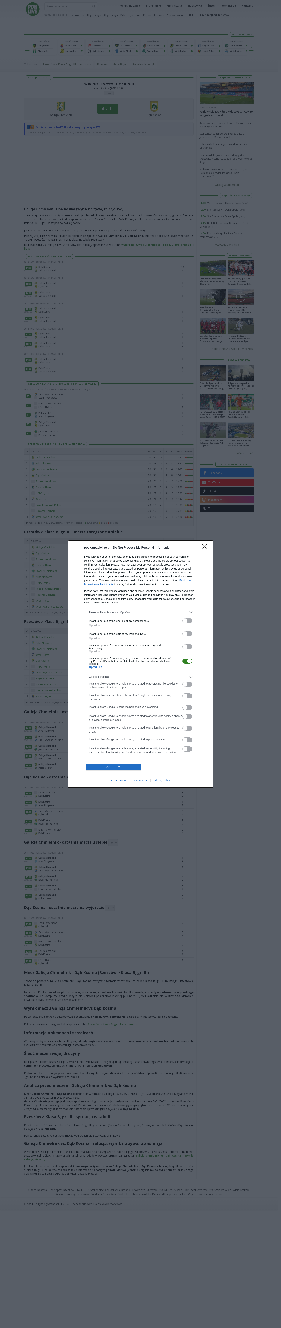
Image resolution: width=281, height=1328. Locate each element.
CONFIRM (113, 767)
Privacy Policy (161, 780)
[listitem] (140, 613)
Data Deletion (119, 780)
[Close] (205, 547)
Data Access (140, 780)
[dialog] (140, 664)
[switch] (187, 620)
